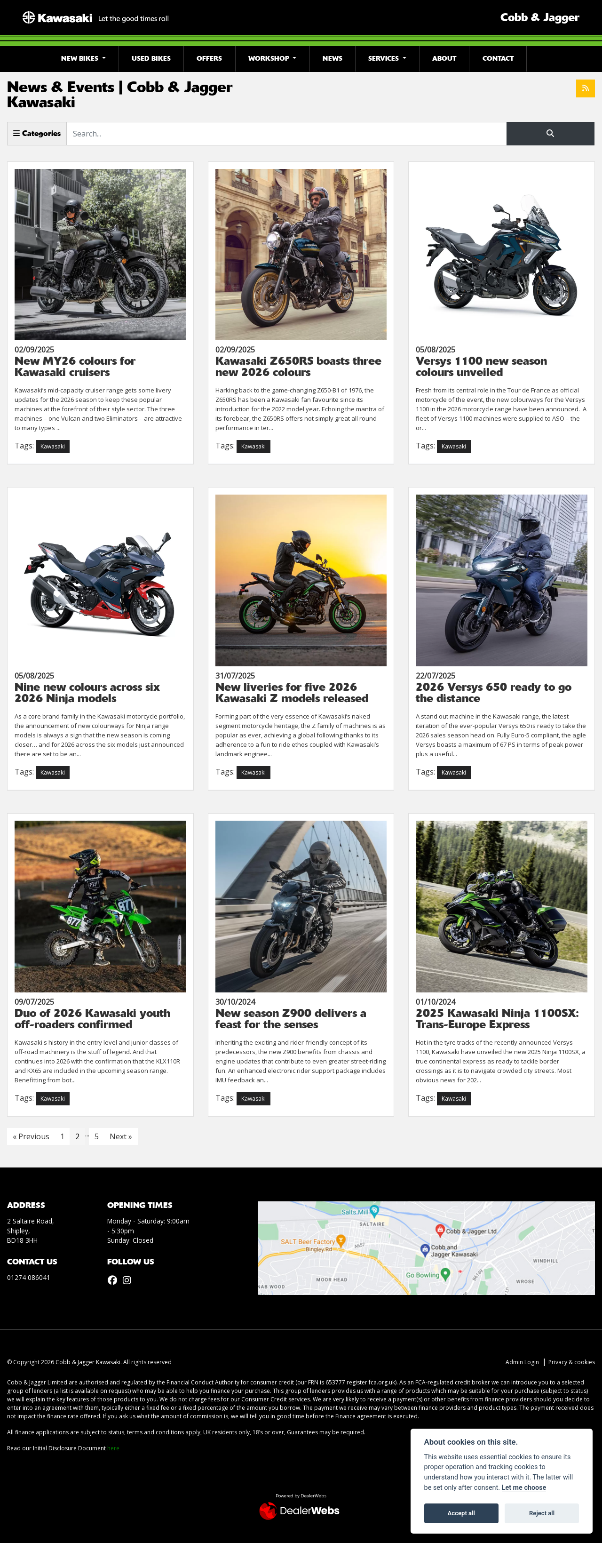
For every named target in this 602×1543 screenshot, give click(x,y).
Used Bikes (151, 58)
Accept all (461, 1513)
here (113, 1448)
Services (384, 58)
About (444, 58)
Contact (498, 58)
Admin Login (522, 1362)
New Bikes (80, 58)
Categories (37, 133)
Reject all (541, 1513)
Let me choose (524, 1488)
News (332, 58)
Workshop (269, 58)
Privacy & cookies (571, 1362)
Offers (209, 58)
